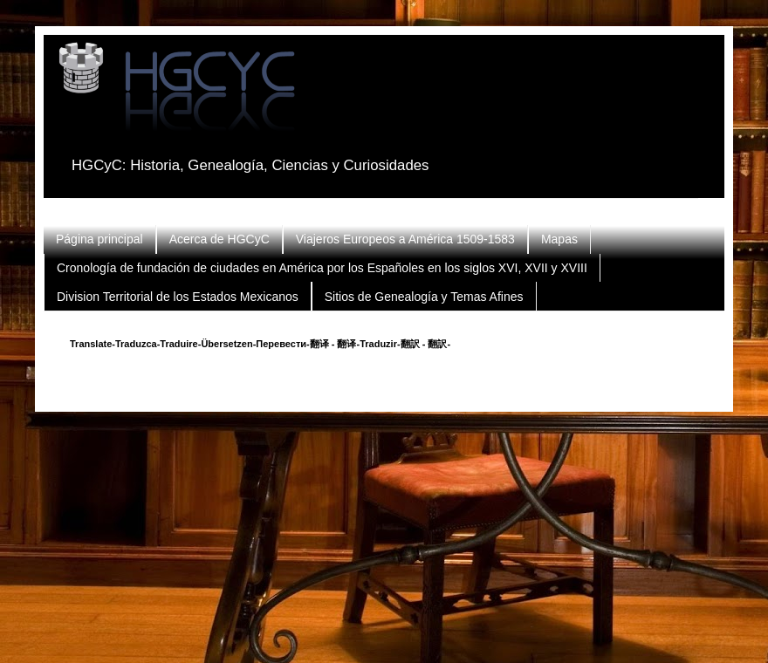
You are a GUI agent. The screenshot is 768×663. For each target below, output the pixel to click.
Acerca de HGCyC (219, 239)
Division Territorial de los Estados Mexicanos (177, 297)
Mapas (559, 239)
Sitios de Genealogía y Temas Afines (424, 297)
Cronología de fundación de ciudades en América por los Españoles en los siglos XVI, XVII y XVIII (322, 268)
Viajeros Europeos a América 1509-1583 (405, 239)
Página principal (99, 239)
